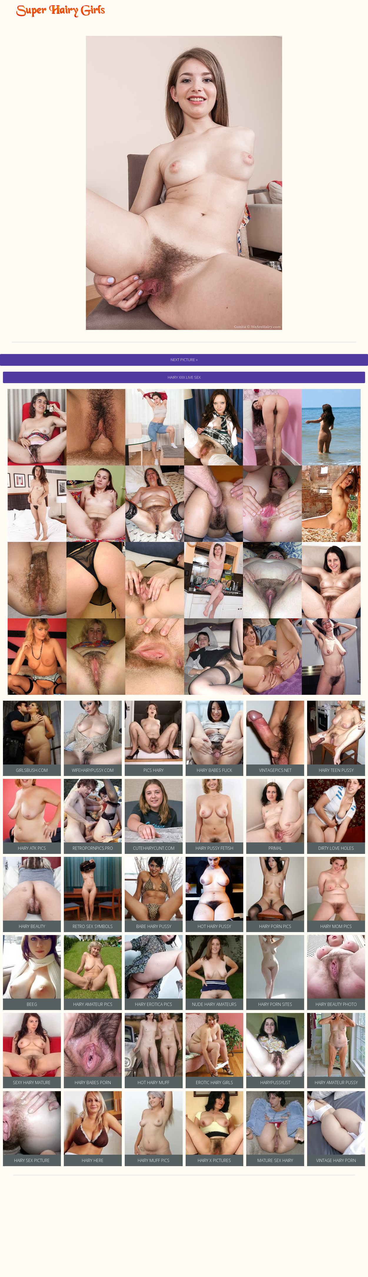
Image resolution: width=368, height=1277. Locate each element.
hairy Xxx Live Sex (184, 377)
